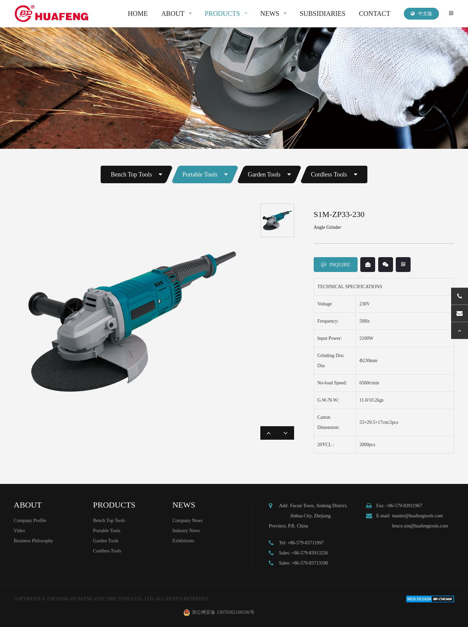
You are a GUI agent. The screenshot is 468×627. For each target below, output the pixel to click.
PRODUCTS (222, 13)
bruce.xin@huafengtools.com (420, 525)
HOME (138, 13)
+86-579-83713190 (309, 563)
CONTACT (374, 13)
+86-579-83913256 (309, 552)
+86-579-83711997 (305, 542)
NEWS (270, 13)
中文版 (421, 13)
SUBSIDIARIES (322, 13)
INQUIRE (335, 264)
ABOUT (172, 13)
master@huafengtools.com (417, 515)
